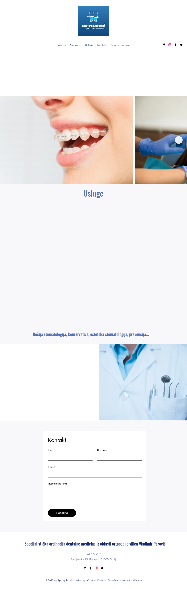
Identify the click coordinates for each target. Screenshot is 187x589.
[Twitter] (181, 45)
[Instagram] (170, 45)
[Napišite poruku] (95, 495)
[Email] (93, 473)
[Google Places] (164, 45)
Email (52, 467)
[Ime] (69, 457)
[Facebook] (175, 45)
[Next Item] (179, 140)
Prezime (102, 450)
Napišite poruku (57, 483)
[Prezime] (118, 457)
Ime (51, 450)
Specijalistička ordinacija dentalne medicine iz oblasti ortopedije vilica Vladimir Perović (95, 544)
